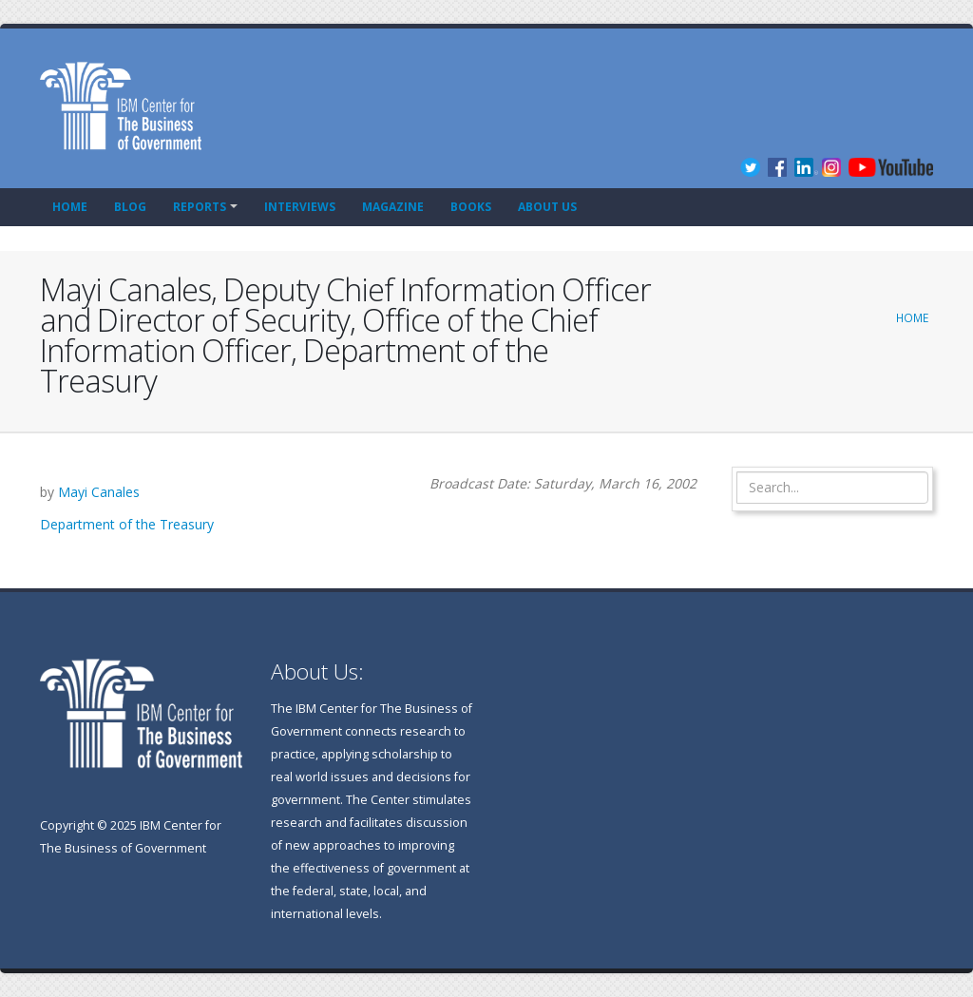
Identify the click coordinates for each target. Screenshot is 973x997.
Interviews (299, 207)
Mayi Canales (99, 492)
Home (69, 207)
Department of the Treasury (127, 524)
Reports (199, 207)
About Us (547, 207)
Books (470, 207)
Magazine (393, 207)
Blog (130, 207)
